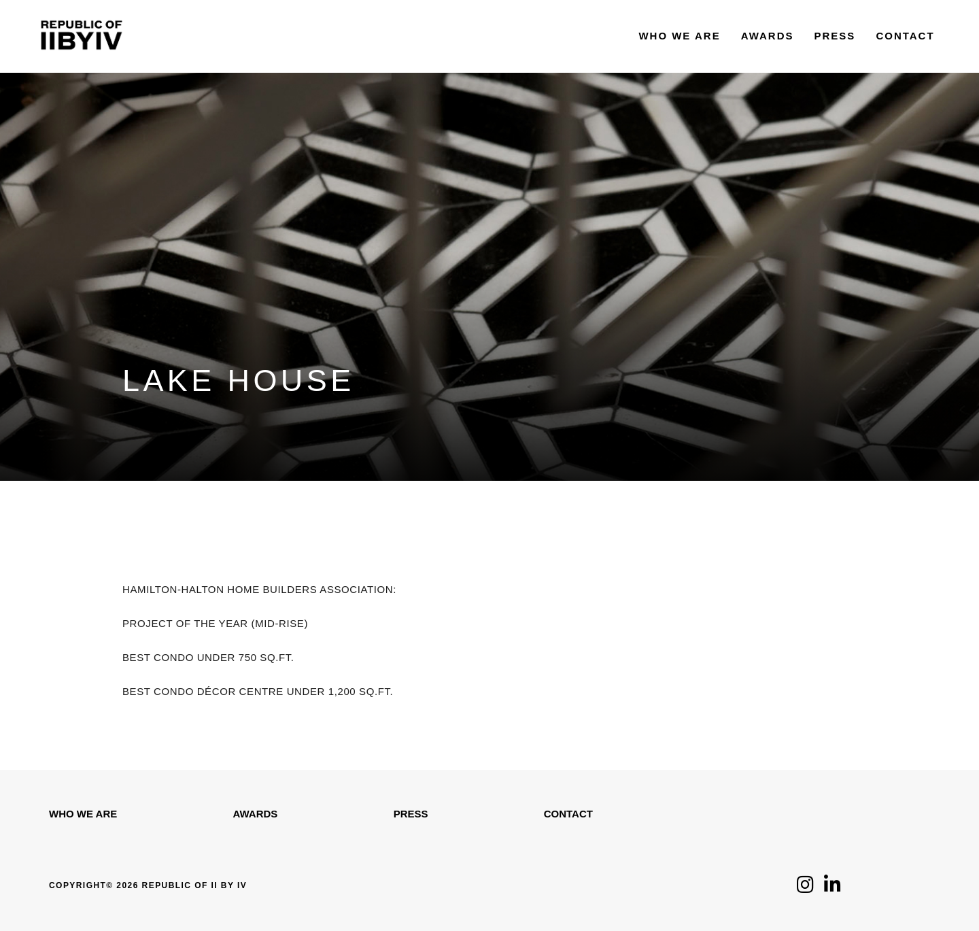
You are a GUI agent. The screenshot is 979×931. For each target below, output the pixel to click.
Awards (255, 813)
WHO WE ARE (83, 813)
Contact (568, 813)
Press (411, 813)
